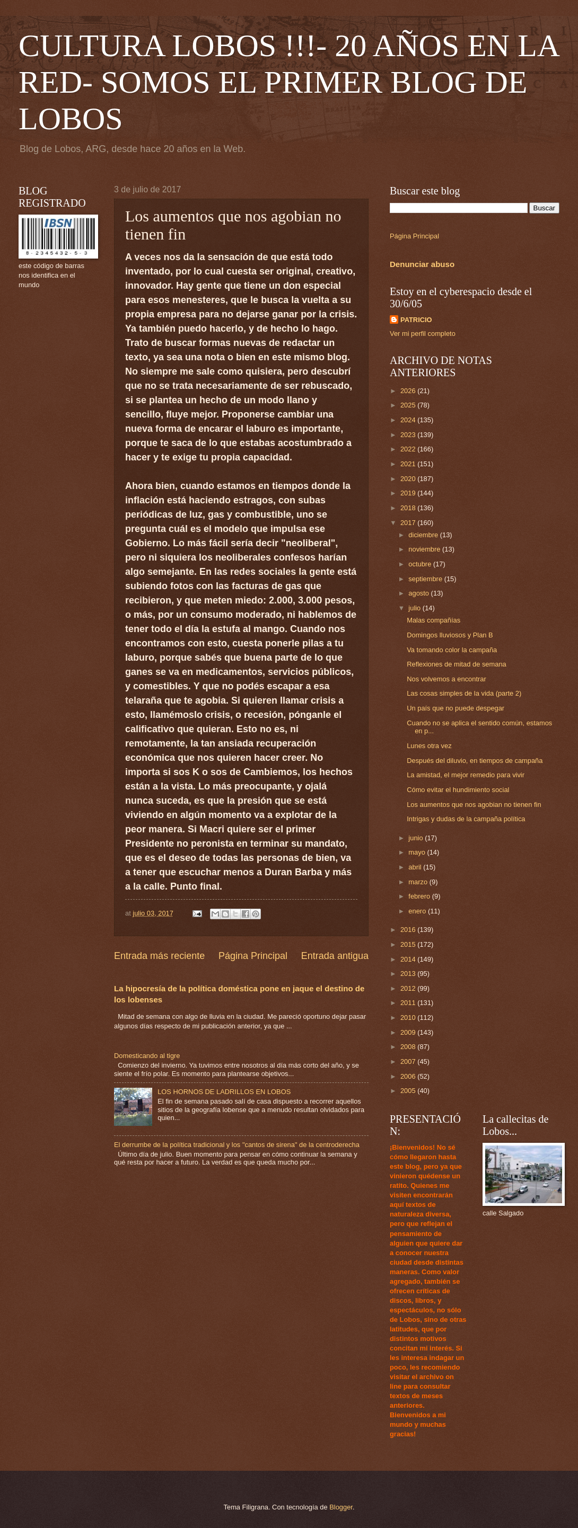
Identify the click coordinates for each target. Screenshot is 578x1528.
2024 (408, 420)
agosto (419, 593)
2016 (408, 930)
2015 (408, 944)
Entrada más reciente (159, 955)
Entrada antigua (335, 955)
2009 (408, 1032)
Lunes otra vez (429, 746)
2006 (408, 1076)
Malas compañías (433, 620)
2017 (408, 523)
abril (415, 867)
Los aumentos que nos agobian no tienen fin (474, 805)
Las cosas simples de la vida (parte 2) (464, 693)
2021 (408, 464)
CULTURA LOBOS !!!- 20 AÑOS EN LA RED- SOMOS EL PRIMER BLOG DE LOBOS (288, 82)
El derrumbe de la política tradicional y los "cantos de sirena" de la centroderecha (237, 1145)
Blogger (341, 1507)
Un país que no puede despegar (455, 708)
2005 (408, 1091)
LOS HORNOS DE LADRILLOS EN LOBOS (224, 1092)
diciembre (424, 535)
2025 (408, 405)
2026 (408, 391)
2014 (408, 959)
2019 (408, 493)
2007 (408, 1061)
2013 (408, 974)
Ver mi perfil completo (423, 333)
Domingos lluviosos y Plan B (450, 635)
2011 (408, 1003)
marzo (418, 882)
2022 (408, 449)
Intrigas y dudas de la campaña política (466, 819)
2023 (408, 435)
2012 (408, 988)
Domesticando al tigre (147, 1056)
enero (418, 911)
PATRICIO (416, 320)
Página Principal (252, 955)
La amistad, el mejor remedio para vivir (465, 775)
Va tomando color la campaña (452, 650)
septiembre (426, 579)
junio (416, 838)
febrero (420, 896)
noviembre (425, 549)
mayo (417, 852)
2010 (408, 1017)
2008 (408, 1047)
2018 (408, 508)
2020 (408, 479)
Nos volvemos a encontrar (446, 679)
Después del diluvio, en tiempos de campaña (474, 761)
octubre (420, 564)
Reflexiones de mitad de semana (456, 664)
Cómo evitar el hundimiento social (458, 790)
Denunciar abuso (422, 264)
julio (415, 608)
